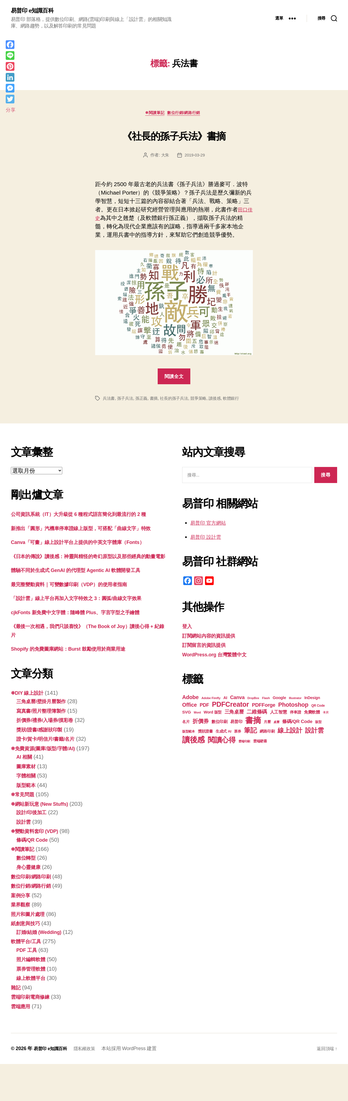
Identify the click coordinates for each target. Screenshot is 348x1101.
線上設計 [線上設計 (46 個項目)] (290, 733)
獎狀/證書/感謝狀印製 (43, 766)
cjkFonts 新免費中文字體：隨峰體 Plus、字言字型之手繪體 (86, 649)
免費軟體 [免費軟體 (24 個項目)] (312, 714)
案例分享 (22, 932)
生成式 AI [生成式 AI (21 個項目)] (223, 734)
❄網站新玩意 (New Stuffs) (44, 840)
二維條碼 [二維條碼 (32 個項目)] (257, 714)
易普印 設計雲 (208, 539)
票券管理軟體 (33, 1005)
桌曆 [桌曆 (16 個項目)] (276, 724)
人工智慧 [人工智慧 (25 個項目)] (278, 714)
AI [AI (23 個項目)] (225, 700)
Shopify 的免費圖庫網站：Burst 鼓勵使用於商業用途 (78, 685)
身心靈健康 (30, 904)
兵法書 (109, 401)
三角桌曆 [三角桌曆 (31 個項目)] (234, 714)
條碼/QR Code (34, 876)
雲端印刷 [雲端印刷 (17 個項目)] (244, 743)
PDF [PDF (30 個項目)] (204, 707)
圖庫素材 (27, 803)
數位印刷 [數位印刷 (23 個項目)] (220, 724)
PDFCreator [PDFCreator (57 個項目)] (230, 707)
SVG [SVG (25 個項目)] (186, 714)
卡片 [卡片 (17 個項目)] (325, 714)
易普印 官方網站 (211, 525)
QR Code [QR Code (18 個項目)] (318, 708)
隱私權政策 (90, 1085)
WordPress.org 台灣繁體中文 (219, 657)
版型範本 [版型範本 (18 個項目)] (188, 734)
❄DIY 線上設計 (30, 729)
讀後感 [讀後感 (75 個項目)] (193, 742)
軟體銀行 (238, 401)
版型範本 (27, 822)
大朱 (164, 157)
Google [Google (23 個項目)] (279, 700)
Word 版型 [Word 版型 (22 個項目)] (213, 714)
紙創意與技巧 (28, 960)
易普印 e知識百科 (35, 11)
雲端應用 (22, 1043)
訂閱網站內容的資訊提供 (213, 638)
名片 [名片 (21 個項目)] (185, 724)
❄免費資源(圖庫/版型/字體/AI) (48, 785)
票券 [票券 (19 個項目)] (237, 734)
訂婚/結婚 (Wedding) (42, 968)
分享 (10, 110)
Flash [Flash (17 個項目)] (266, 700)
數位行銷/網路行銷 (186, 115)
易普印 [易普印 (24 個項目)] (236, 724)
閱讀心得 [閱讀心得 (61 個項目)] (222, 742)
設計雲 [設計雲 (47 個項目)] (314, 732)
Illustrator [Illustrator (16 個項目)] (295, 700)
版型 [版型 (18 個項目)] (318, 724)
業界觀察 (22, 941)
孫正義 (143, 401)
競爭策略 (204, 401)
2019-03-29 (195, 157)
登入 (187, 628)
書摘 (156, 401)
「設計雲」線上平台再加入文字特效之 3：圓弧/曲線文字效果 (87, 635)
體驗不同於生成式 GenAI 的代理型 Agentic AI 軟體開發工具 (86, 607)
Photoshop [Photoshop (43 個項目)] (293, 707)
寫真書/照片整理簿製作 (45, 747)
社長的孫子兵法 (178, 401)
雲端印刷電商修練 (33, 1034)
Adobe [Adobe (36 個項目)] (190, 700)
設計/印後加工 (34, 849)
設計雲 (24, 858)
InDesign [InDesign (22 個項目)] (312, 700)
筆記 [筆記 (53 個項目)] (250, 732)
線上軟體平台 (33, 1015)
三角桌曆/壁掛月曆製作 (45, 738)
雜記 (16, 1024)
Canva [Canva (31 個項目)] (237, 700)
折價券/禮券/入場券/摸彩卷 (49, 757)
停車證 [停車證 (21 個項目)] (295, 715)
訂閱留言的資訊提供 (207, 647)
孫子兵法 (126, 401)
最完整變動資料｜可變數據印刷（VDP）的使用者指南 (78, 621)
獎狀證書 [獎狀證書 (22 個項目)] (205, 733)
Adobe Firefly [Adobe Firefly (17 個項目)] (210, 700)
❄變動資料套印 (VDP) (38, 868)
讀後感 (221, 401)
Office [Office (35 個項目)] (189, 707)
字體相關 (27, 812)
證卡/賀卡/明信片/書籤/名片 (50, 776)
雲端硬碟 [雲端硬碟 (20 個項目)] (260, 744)
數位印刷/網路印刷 (34, 913)
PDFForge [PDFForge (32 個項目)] (263, 707)
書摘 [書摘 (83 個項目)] (253, 722)
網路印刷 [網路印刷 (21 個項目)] (267, 734)
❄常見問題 (24, 831)
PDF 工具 (28, 986)
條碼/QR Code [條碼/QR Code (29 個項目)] (297, 724)
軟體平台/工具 (28, 978)
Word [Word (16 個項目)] (197, 714)
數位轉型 (27, 894)
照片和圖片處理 (30, 951)
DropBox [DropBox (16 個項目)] (253, 700)
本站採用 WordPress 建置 (135, 1085)
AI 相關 (25, 794)
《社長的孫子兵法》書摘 (174, 136)
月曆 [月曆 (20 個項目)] (267, 724)
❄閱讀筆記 (154, 115)
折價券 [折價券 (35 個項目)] (200, 724)
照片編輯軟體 (33, 996)
